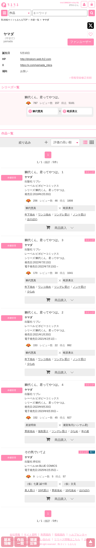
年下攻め (30, 214)
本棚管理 (11, 177)
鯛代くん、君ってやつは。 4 (44, 384)
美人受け (30, 490)
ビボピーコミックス (47, 185)
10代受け (43, 490)
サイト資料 (30, 534)
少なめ (31, 291)
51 (78, 3)
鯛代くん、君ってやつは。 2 (44, 312)
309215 (67, 3)
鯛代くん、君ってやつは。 (43, 97)
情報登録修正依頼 (80, 77)
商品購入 (56, 227)
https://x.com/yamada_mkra (36, 65)
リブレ (37, 181)
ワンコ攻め (44, 214)
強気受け (43, 431)
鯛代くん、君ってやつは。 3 (44, 240)
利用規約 (46, 534)
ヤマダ (28, 177)
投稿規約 (60, 534)
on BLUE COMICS (46, 465)
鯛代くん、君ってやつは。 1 (44, 172)
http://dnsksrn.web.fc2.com (35, 59)
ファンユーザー (80, 42)
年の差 (85, 431)
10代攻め (70, 490)
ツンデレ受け (62, 214)
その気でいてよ (35, 452)
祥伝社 (37, 461)
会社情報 (15, 534)
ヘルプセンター (78, 534)
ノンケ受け (79, 214)
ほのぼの (32, 219)
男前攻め (30, 431)
